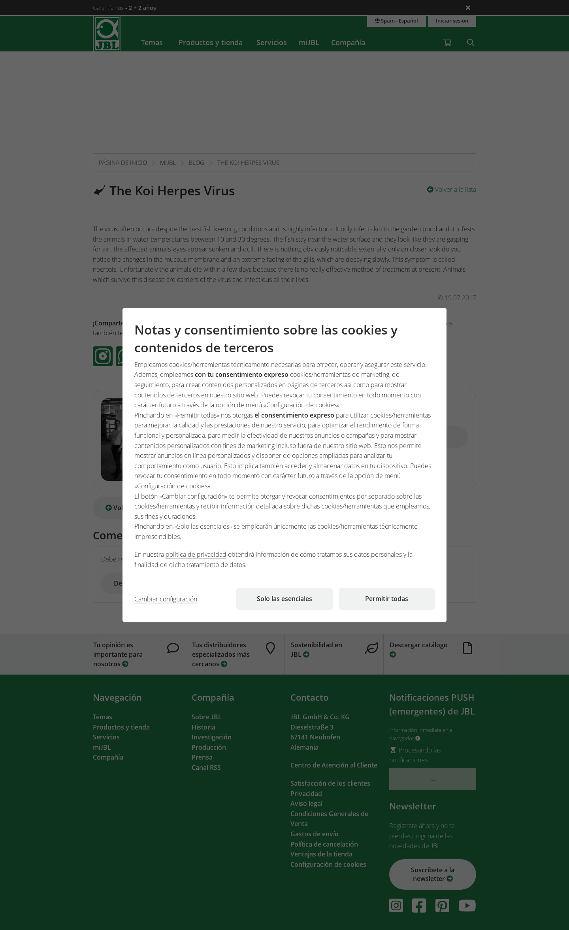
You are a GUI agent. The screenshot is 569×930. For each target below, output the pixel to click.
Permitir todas (386, 598)
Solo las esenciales (284, 598)
